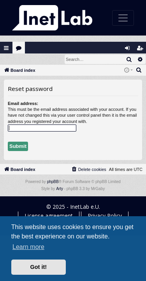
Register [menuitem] (141, 49)
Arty (59, 189)
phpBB (53, 182)
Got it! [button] (38, 267)
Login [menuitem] (129, 49)
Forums (20, 49)
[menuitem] (138, 70)
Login (12, 59)
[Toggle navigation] (123, 18)
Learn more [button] (28, 247)
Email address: (23, 103)
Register (38, 59)
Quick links (6, 48)
